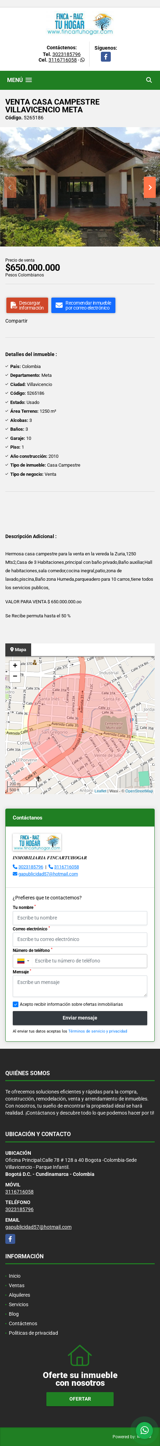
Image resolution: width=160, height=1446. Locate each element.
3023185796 (66, 54)
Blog (14, 1314)
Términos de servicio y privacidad (97, 1031)
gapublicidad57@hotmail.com (48, 874)
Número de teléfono (32, 950)
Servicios (18, 1304)
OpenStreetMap (139, 791)
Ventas (16, 1285)
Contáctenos (23, 1323)
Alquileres (19, 1295)
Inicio (15, 1276)
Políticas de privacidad (33, 1333)
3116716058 (62, 60)
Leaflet (100, 791)
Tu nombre (24, 907)
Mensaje (22, 971)
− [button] (15, 677)
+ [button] (15, 666)
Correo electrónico (31, 928)
